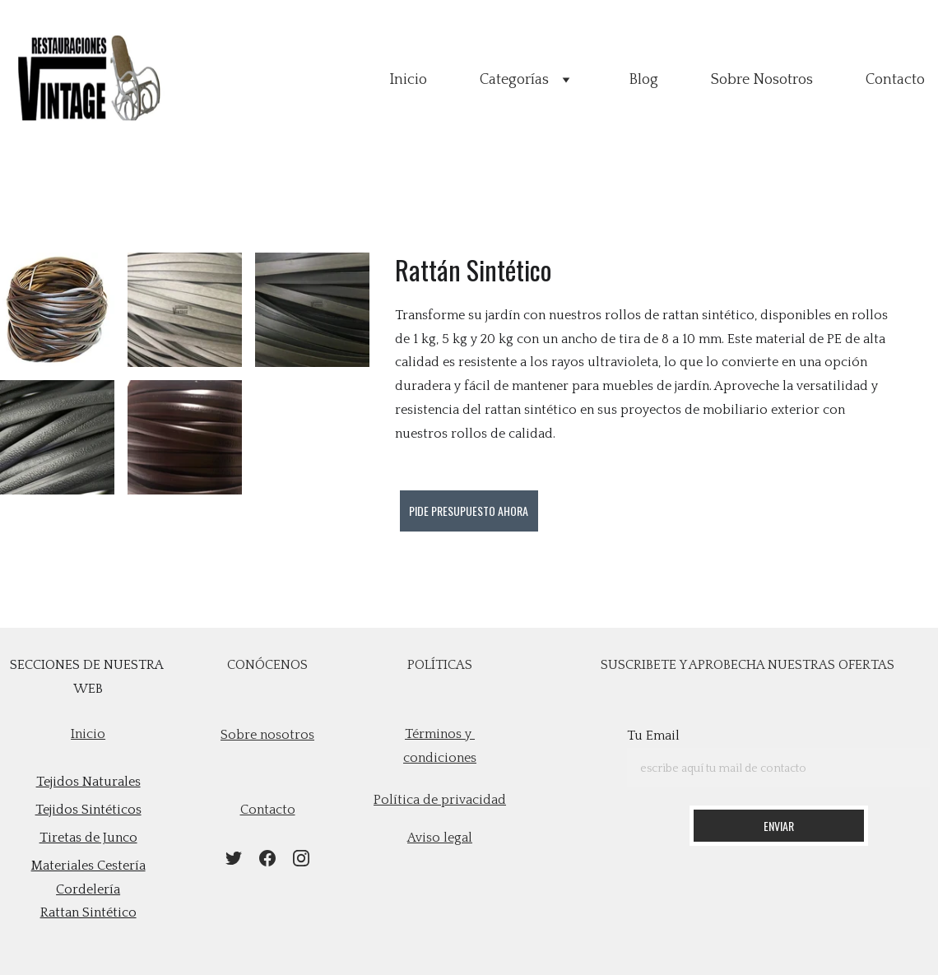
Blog (643, 80)
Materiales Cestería (88, 865)
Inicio (408, 80)
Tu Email (653, 735)
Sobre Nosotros (762, 80)
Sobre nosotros (267, 734)
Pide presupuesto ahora (468, 510)
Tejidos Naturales (88, 781)
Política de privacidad (440, 799)
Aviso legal (439, 837)
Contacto (895, 80)
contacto (267, 809)
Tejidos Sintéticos (88, 809)
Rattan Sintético (88, 912)
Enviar (779, 825)
